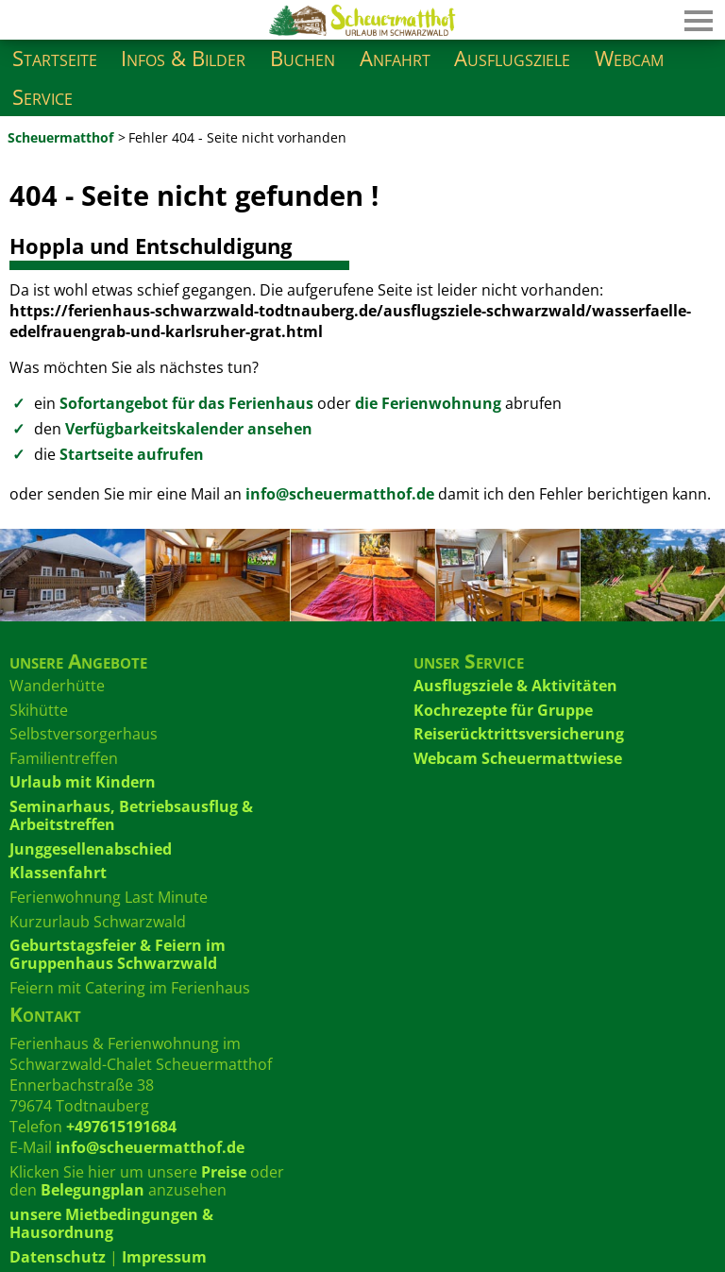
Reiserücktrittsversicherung (518, 733)
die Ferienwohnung (428, 403)
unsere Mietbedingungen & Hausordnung (111, 1223)
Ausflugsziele (512, 58)
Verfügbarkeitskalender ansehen (188, 428)
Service (42, 96)
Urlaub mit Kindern (82, 782)
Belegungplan (92, 1189)
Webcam (629, 58)
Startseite (54, 58)
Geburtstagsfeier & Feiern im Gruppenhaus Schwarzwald (117, 954)
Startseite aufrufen (131, 454)
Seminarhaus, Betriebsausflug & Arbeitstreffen (131, 815)
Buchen (302, 58)
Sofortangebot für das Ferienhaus (186, 403)
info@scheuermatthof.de (339, 493)
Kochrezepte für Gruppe (503, 710)
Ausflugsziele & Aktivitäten (515, 685)
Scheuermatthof (60, 137)
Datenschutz (57, 1257)
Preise (223, 1172)
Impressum (164, 1257)
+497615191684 (121, 1126)
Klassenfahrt (58, 872)
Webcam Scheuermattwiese (517, 758)
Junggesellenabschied (90, 849)
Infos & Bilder (183, 58)
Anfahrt (395, 58)
